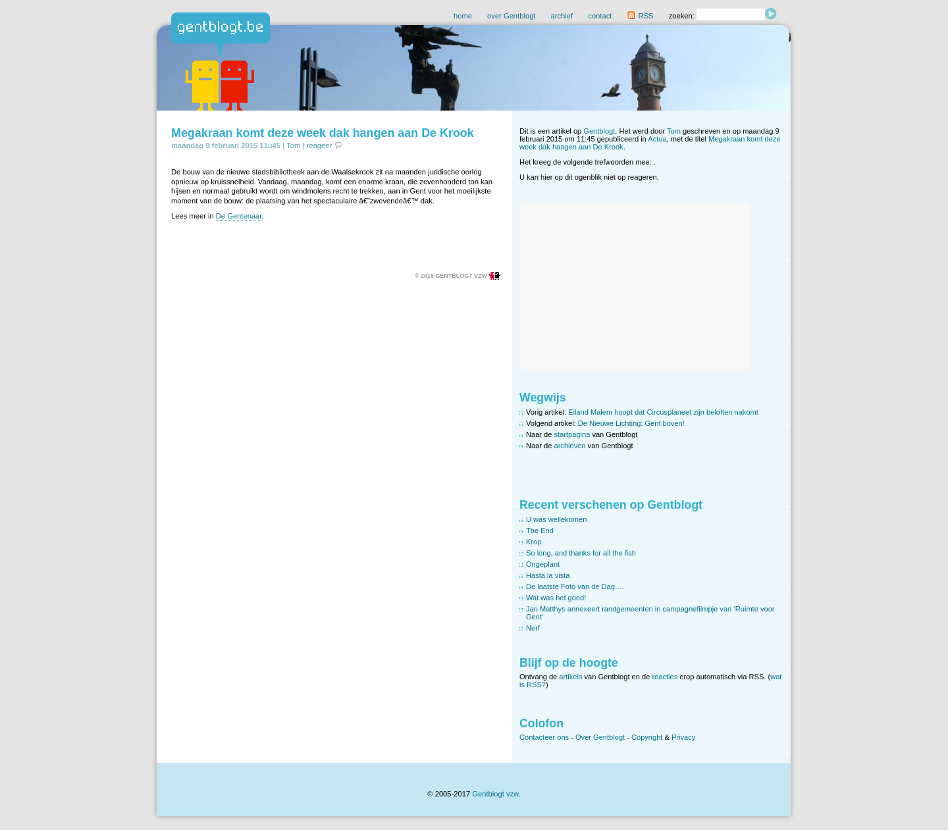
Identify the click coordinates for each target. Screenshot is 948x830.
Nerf (533, 628)
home (463, 16)
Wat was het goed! (556, 598)
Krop (533, 542)
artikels (570, 677)
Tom (293, 145)
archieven (570, 446)
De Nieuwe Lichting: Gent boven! (631, 423)
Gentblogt (599, 131)
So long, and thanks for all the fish (581, 553)
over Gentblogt (511, 16)
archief (562, 16)
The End (540, 530)
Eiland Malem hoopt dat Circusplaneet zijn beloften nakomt (663, 412)
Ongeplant (543, 564)
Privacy (683, 737)
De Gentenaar (239, 216)
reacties (664, 677)
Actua (657, 139)
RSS (640, 16)
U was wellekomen (556, 519)
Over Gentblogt (600, 737)
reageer (319, 145)
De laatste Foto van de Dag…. (575, 586)
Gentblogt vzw (495, 794)
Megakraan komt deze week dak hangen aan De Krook (322, 133)
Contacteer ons (544, 737)
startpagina (572, 434)
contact (600, 16)
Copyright (646, 737)
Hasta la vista (548, 575)
